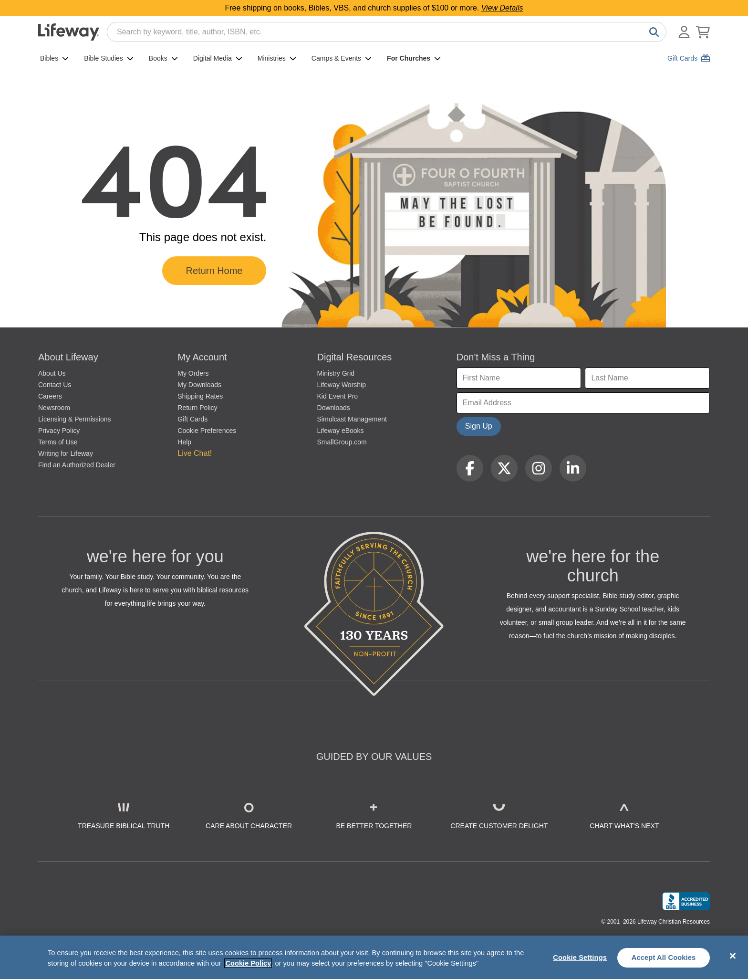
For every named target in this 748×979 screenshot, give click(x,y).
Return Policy (197, 407)
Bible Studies (109, 58)
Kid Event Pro (337, 396)
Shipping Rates (200, 396)
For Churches (414, 58)
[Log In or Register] (684, 32)
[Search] (652, 32)
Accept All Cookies (664, 957)
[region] (374, 957)
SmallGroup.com (342, 442)
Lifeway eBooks (340, 430)
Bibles (54, 58)
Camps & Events (342, 58)
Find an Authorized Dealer (76, 465)
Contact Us (54, 385)
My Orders (192, 373)
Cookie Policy (248, 963)
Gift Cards (192, 419)
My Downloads (199, 385)
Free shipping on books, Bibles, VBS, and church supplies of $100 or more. (374, 8)
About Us (52, 373)
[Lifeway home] (68, 32)
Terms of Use (57, 442)
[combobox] (386, 32)
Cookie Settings (580, 957)
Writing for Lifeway (65, 453)
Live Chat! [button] (194, 453)
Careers (50, 396)
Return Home (214, 270)
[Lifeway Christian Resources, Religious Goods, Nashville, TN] (686, 901)
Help (184, 442)
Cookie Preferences (206, 430)
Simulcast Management (352, 419)
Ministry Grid (336, 373)
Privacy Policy (59, 430)
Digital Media (217, 58)
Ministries (277, 58)
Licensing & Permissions (74, 419)
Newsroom (54, 407)
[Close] (732, 956)
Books (163, 58)
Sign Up (478, 426)
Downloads (333, 407)
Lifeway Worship (341, 385)
